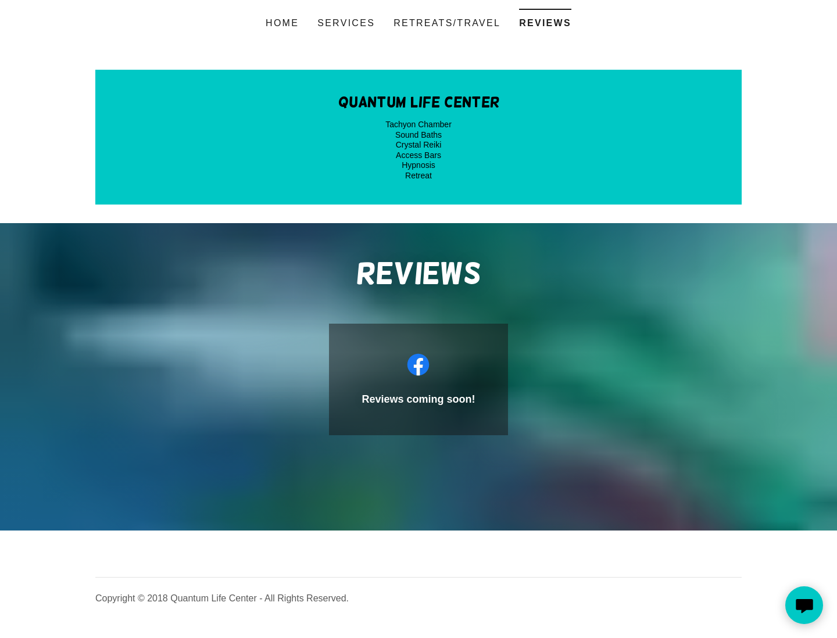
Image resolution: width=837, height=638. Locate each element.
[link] (418, 103)
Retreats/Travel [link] (447, 23)
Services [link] (346, 23)
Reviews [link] (545, 23)
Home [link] (282, 23)
